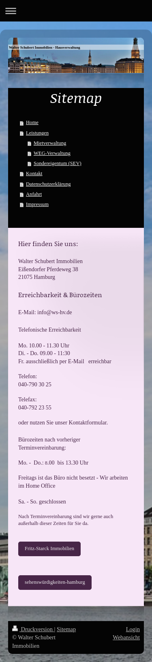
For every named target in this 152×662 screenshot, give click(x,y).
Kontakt (34, 173)
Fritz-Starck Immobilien (49, 548)
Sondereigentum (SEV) (57, 163)
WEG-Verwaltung (52, 153)
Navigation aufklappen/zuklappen (76, 10)
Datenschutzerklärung (48, 184)
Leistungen (37, 133)
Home (32, 122)
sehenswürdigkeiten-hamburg (55, 582)
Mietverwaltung (50, 143)
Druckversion (33, 629)
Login (133, 629)
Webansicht (126, 637)
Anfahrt (34, 194)
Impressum (37, 204)
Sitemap (66, 629)
